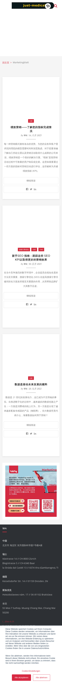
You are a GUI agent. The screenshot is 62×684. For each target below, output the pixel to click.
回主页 (5, 62)
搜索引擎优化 (24, 249)
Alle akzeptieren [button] (21, 677)
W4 (25, 135)
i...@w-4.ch (8, 621)
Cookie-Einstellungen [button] (31, 671)
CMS (41, 249)
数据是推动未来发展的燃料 (31, 384)
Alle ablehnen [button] (41, 677)
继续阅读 (31, 180)
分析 (31, 121)
